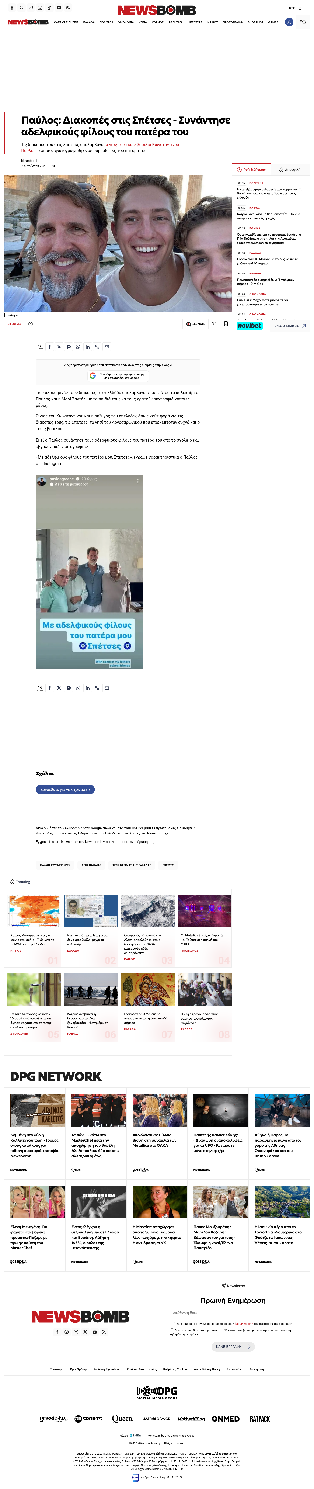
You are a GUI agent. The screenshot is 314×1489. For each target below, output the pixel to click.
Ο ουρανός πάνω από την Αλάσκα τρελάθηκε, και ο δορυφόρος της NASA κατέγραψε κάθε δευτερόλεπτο (142, 944)
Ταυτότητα (56, 1369)
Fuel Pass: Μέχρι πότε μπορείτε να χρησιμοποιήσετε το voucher (262, 302)
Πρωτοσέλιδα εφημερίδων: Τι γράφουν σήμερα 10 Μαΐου (265, 282)
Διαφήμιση (257, 1369)
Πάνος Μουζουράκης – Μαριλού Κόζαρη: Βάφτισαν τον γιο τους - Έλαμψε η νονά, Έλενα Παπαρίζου (214, 1237)
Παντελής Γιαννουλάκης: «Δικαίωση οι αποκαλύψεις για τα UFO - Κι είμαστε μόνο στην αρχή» (217, 1142)
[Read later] (226, 324)
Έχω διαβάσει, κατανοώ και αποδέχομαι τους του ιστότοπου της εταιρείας (233, 1323)
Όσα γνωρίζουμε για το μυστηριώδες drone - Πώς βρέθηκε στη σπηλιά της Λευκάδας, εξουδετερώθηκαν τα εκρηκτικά (270, 238)
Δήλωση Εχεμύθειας (107, 1369)
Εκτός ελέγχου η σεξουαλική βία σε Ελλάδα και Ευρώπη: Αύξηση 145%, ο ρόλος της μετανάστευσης (95, 1237)
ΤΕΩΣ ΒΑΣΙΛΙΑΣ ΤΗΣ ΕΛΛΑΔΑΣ (132, 865)
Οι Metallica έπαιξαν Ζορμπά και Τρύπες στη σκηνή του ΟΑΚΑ (202, 939)
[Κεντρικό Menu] (303, 22)
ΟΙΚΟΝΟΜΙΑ (116, 22)
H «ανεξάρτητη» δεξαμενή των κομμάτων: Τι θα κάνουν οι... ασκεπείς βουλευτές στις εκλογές (269, 193)
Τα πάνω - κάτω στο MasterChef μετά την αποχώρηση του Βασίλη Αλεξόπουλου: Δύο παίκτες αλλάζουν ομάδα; (95, 1145)
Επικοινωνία (235, 1369)
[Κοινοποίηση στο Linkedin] (87, 346)
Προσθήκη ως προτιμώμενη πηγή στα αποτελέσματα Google (116, 376)
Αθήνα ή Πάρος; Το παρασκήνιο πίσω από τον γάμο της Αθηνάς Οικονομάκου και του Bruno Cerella (278, 1145)
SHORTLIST (246, 22)
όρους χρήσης (244, 1323)
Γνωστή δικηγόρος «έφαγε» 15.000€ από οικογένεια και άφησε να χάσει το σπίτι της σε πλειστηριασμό (30, 1020)
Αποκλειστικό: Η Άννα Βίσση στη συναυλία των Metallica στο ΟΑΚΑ (155, 1140)
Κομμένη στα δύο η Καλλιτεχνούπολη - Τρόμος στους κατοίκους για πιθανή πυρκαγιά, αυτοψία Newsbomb (34, 1145)
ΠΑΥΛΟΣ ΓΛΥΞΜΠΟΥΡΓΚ (55, 865)
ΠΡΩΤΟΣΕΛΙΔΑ (224, 22)
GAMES (264, 22)
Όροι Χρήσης (78, 1369)
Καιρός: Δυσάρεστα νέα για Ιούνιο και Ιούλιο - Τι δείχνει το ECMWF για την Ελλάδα (32, 939)
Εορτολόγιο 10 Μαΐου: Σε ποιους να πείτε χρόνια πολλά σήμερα (145, 1018)
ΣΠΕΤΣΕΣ (168, 865)
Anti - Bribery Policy (207, 1369)
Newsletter (69, 842)
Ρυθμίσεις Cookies (175, 1369)
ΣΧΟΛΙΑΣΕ (195, 324)
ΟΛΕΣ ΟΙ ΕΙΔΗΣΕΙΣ (57, 22)
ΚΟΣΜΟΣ (148, 22)
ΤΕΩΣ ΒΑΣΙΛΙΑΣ (91, 865)
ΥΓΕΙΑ (134, 22)
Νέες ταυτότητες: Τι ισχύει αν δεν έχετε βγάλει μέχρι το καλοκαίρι (88, 939)
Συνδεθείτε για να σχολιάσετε (65, 789)
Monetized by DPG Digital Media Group (171, 1435)
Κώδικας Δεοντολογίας (142, 1369)
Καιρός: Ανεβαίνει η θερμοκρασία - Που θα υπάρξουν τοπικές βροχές (268, 216)
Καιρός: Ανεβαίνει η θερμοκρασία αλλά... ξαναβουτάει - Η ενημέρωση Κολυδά (87, 1020)
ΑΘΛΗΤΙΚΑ (166, 22)
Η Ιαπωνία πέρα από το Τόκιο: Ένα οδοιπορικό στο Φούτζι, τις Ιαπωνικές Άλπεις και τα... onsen (278, 1234)
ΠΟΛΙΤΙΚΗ (97, 22)
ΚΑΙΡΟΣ (203, 22)
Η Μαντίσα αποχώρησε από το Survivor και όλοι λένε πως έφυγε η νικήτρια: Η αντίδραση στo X (157, 1234)
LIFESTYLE (186, 22)
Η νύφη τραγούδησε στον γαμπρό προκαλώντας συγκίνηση (199, 1018)
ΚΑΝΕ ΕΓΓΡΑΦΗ (233, 1347)
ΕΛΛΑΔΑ (80, 22)
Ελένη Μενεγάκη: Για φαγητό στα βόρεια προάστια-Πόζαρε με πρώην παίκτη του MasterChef (28, 1237)
